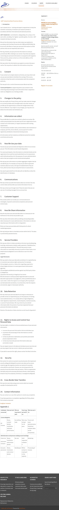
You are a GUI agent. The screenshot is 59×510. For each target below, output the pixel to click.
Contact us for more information (46, 28)
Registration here (46, 40)
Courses (34, 2)
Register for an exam (47, 85)
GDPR (41, 3)
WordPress (22, 508)
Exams (27, 2)
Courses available (51, 3)
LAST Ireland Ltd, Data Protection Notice (11, 21)
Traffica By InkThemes (7, 508)
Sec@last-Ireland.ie (5, 403)
